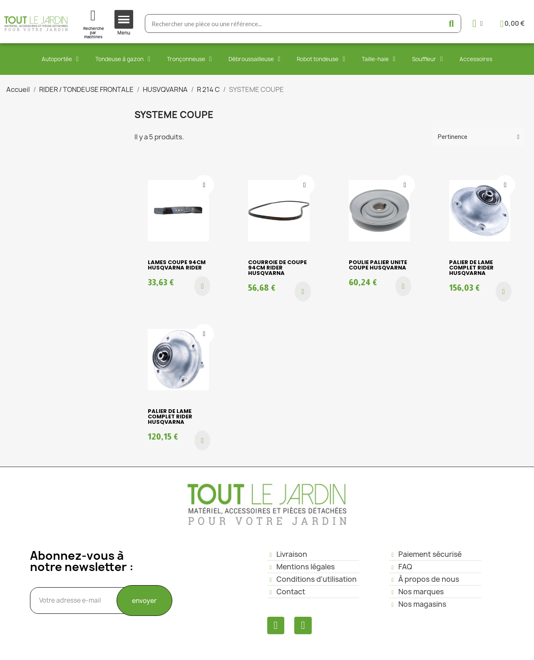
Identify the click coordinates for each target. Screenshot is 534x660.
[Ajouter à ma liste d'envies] (204, 185)
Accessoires (475, 59)
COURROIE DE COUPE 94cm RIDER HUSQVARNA (277, 267)
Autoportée (60, 59)
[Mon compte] (477, 23)
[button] (202, 286)
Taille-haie (378, 59)
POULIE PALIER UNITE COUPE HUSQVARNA (378, 265)
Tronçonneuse (189, 59)
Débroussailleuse (255, 59)
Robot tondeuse (321, 59)
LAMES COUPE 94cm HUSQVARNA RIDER (177, 265)
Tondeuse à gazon (122, 59)
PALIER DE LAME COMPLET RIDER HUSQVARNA (471, 267)
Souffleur (427, 59)
